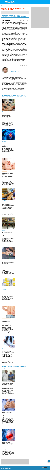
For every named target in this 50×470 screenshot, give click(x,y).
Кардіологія (4, 111)
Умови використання (5, 467)
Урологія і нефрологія (6, 319)
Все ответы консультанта (14, 71)
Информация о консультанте (15, 70)
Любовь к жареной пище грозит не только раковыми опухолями (8, 414)
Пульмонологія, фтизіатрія (7, 348)
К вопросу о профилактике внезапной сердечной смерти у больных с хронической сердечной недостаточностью (7, 117)
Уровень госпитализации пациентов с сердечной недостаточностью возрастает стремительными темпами (7, 386)
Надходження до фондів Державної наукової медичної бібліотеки (7, 234)
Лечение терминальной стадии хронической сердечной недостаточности (8, 204)
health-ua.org (11, 2)
